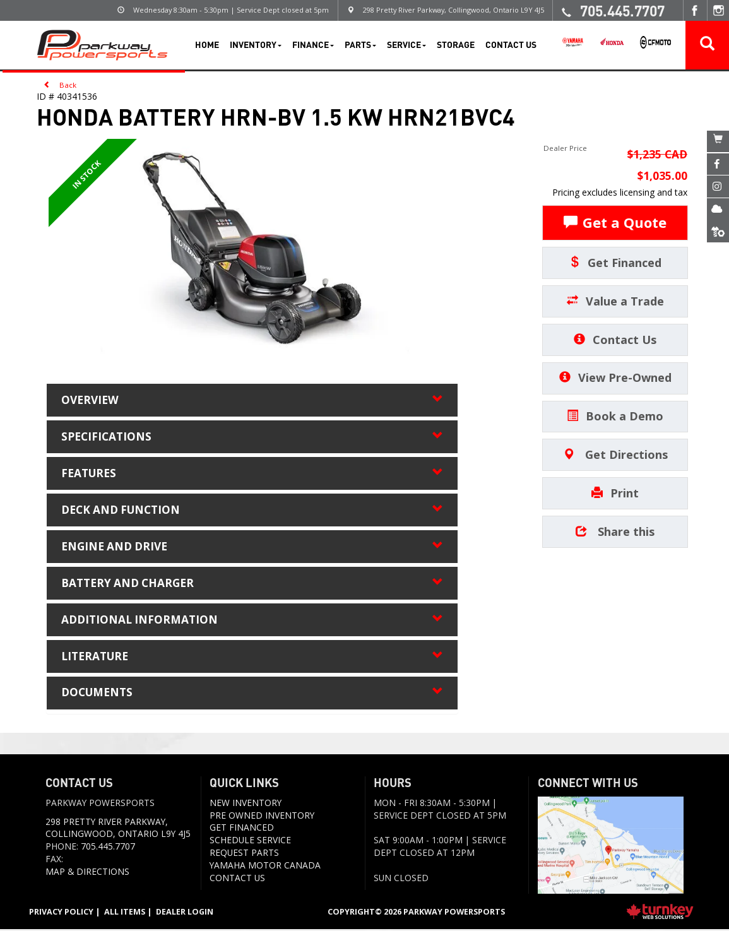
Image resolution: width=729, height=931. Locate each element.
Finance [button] (313, 44)
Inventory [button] (256, 44)
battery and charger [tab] (252, 583)
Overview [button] (252, 400)
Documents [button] (252, 694)
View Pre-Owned (615, 377)
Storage (456, 44)
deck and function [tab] (252, 510)
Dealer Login (185, 913)
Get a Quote (615, 222)
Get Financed (615, 262)
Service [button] (406, 44)
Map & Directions (87, 873)
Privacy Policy (61, 913)
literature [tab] (252, 657)
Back (61, 84)
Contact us (237, 879)
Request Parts (244, 854)
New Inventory (246, 804)
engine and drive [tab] (252, 547)
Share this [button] (615, 531)
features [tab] (252, 474)
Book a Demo (615, 416)
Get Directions (615, 454)
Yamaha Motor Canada (265, 866)
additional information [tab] (252, 620)
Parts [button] (360, 44)
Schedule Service (250, 842)
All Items (124, 913)
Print (615, 493)
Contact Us (510, 44)
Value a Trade (615, 301)
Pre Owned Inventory (262, 816)
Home (207, 44)
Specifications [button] (252, 436)
